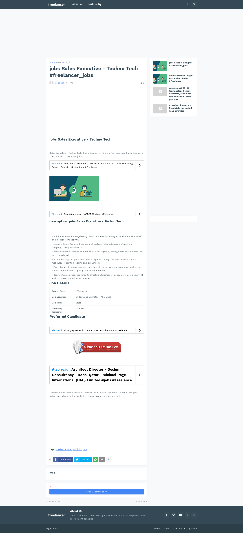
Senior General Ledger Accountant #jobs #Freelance (181, 78)
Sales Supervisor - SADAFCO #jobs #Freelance (89, 214)
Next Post (141, 502)
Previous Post (54, 502)
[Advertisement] (121, 33)
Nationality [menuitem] (95, 4)
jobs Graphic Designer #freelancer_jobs (180, 64)
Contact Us (179, 528)
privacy (193, 528)
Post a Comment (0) (97, 491)
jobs (85, 449)
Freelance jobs (64, 62)
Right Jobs (51, 528)
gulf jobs (77, 449)
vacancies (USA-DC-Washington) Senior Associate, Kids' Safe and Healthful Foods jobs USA (180, 94)
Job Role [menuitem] (76, 4)
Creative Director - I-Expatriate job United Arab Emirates (180, 108)
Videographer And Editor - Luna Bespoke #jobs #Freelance (95, 330)
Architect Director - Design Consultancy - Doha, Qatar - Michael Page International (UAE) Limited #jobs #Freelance (92, 374)
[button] (187, 4)
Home (52, 62)
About (166, 528)
